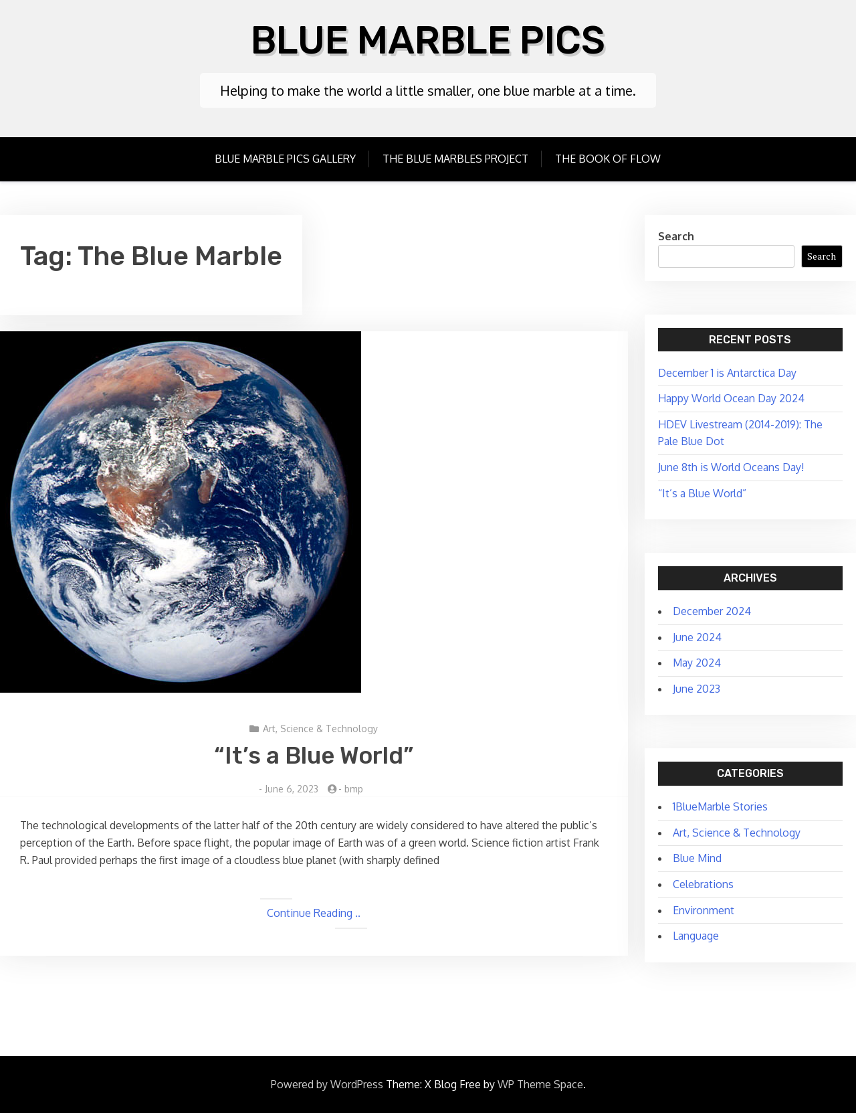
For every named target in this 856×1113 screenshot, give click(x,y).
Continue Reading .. (313, 913)
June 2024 (697, 637)
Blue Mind (697, 858)
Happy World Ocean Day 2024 (731, 398)
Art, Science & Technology (320, 728)
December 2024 (712, 611)
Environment (703, 910)
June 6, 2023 (291, 788)
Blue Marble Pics (428, 40)
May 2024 (697, 662)
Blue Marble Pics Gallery (285, 158)
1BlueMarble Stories (720, 806)
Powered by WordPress (327, 1084)
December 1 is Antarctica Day (727, 372)
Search (676, 236)
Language (696, 935)
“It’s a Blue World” (314, 755)
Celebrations (703, 884)
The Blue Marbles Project (455, 158)
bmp (353, 788)
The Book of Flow (608, 158)
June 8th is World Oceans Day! (731, 467)
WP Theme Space (540, 1084)
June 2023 (696, 688)
